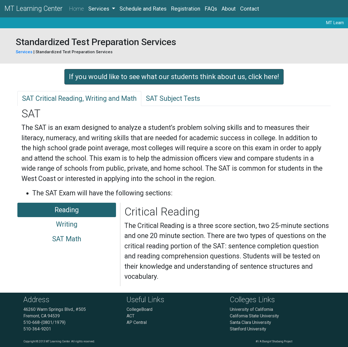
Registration (185, 8)
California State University (254, 315)
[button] (174, 77)
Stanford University (248, 329)
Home (76, 8)
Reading (67, 210)
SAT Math (66, 239)
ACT (130, 315)
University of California (251, 309)
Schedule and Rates (143, 8)
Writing (66, 224)
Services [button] (99, 8)
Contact (249, 8)
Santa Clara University (250, 322)
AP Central (137, 322)
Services (24, 51)
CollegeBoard (139, 309)
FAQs (211, 8)
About (228, 8)
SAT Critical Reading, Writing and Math (79, 98)
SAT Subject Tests (173, 98)
